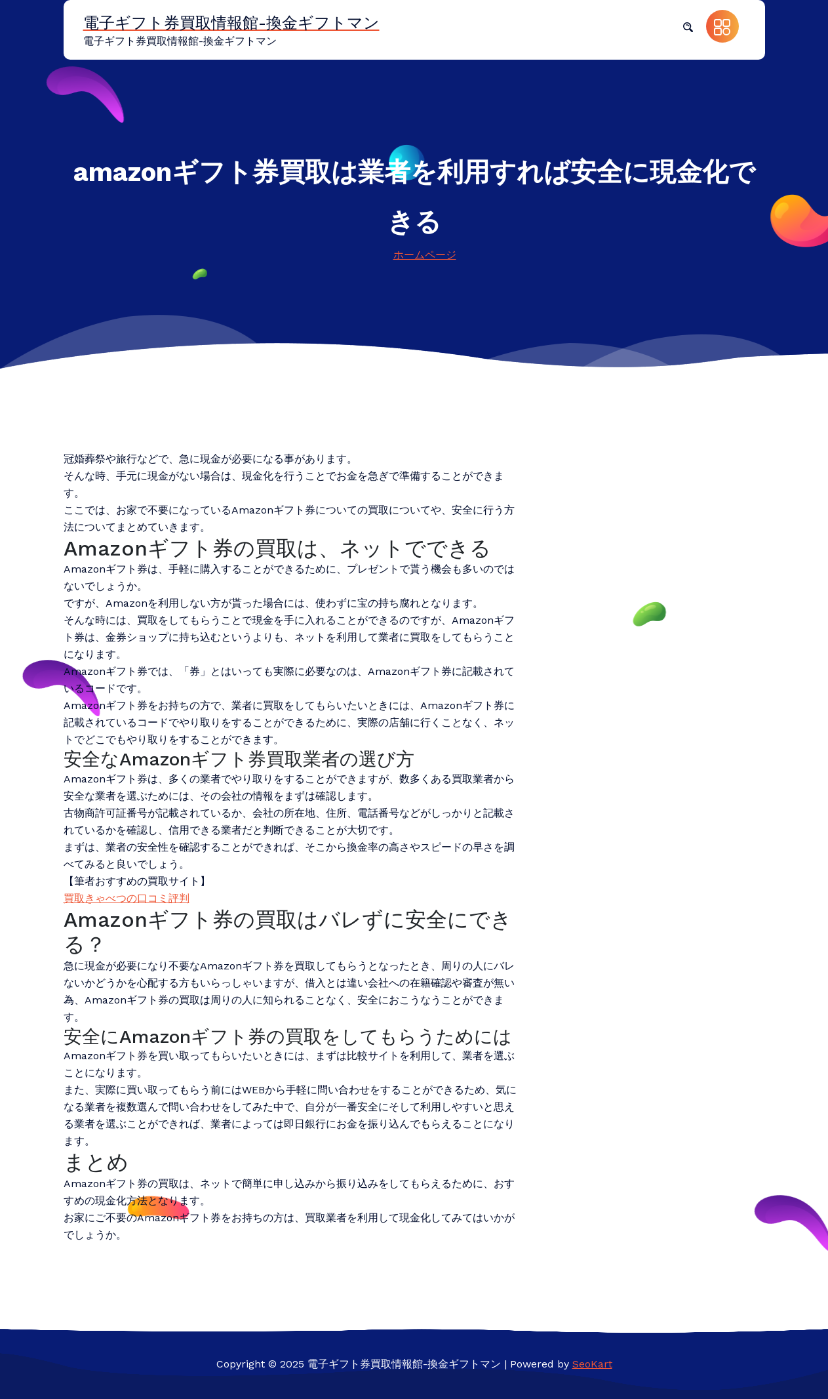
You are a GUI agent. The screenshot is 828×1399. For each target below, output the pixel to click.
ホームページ (424, 255)
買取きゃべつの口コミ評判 (126, 898)
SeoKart (592, 1364)
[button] (687, 26)
